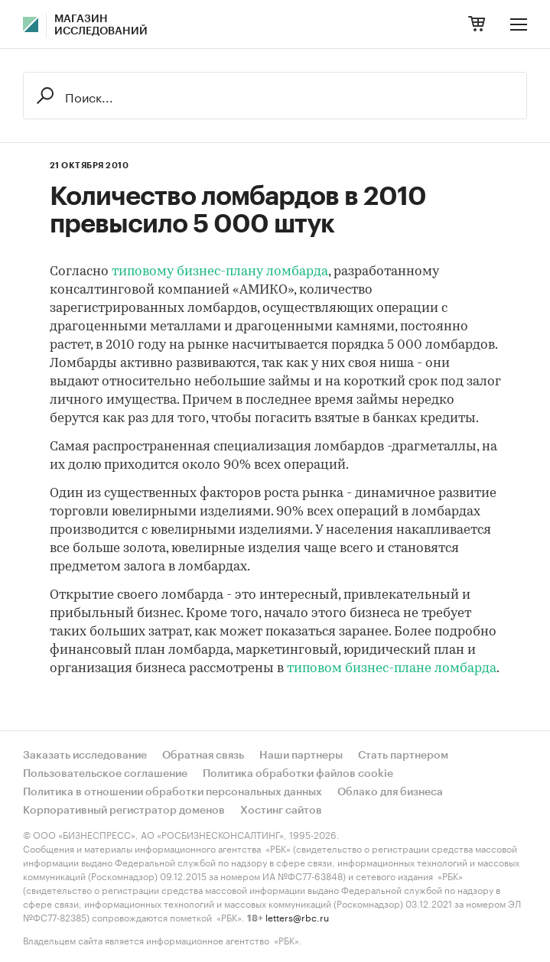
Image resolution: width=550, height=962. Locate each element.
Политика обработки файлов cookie (298, 774)
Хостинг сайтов (281, 810)
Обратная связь (203, 755)
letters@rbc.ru (297, 916)
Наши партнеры (301, 755)
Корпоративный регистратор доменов (124, 810)
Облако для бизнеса (390, 792)
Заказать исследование (85, 755)
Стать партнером (403, 755)
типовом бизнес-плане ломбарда (391, 668)
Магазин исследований (101, 25)
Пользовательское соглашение (105, 774)
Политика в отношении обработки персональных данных (172, 792)
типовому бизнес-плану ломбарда (220, 271)
